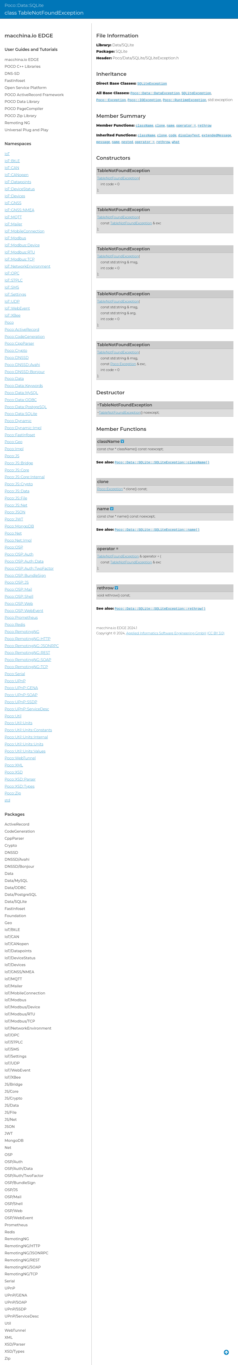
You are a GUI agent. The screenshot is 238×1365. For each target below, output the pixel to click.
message (103, 142)
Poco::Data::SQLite (24, 5)
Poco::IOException (144, 100)
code (172, 135)
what (176, 142)
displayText (189, 135)
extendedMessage (216, 135)
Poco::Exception (111, 100)
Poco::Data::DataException (155, 93)
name (171, 126)
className (144, 126)
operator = (186, 126)
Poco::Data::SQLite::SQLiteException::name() (157, 530)
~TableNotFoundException (124, 405)
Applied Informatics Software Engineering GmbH (166, 633)
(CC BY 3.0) (216, 633)
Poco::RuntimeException (184, 100)
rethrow (204, 126)
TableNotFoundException (123, 170)
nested (127, 142)
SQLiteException (152, 84)
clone (160, 126)
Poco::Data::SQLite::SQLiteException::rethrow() (160, 609)
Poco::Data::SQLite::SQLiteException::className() (162, 462)
